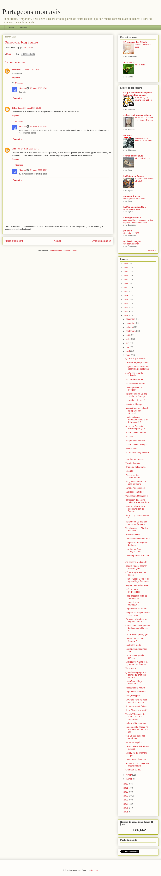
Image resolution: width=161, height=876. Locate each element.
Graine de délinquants (135, 467)
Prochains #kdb (132, 534)
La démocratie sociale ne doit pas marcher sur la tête (136, 729)
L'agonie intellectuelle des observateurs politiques (137, 367)
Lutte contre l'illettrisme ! (136, 759)
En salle (11, 28)
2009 (126, 796)
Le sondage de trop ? (135, 400)
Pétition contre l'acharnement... (133, 476)
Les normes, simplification (137, 362)
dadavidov (16, 70)
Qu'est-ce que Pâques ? (136, 358)
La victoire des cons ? (135, 488)
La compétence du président (133, 388)
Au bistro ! (128, 62)
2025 (126, 267)
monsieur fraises (131, 196)
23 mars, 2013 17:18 (30, 70)
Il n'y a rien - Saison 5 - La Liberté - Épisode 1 (144, 120)
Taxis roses (130, 668)
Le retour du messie (134, 459)
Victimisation (131, 448)
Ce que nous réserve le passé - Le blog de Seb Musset (138, 93)
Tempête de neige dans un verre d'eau (137, 613)
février (129, 775)
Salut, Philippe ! (132, 695)
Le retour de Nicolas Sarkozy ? (134, 639)
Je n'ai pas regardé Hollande (134, 374)
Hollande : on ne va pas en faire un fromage (136, 395)
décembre (131, 319)
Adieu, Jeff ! (140, 65)
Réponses (19, 83)
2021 (126, 283)
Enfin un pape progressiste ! (132, 590)
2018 (126, 295)
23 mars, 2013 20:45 (38, 126)
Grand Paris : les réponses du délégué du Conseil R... (137, 628)
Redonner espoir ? (133, 742)
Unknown (16, 149)
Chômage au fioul (133, 770)
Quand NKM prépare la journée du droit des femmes (136, 675)
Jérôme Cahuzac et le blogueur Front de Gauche (135, 509)
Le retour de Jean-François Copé (133, 550)
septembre (131, 331)
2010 (126, 792)
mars (128, 355)
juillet (128, 339)
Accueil (57, 241)
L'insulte (129, 471)
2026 (126, 263)
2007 (126, 804)
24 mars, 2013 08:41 (30, 149)
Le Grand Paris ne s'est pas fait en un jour (136, 701)
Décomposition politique (136, 444)
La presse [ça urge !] (134, 492)
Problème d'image (133, 404)
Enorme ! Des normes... (136, 383)
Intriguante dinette (142, 158)
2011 (126, 788)
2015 (126, 307)
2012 (126, 784)
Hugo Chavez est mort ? (136, 710)
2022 (126, 279)
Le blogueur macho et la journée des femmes (136, 663)
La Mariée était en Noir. (134, 207)
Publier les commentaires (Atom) (64, 250)
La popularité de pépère (136, 609)
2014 (126, 311)
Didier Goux (17, 108)
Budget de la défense (135, 440)
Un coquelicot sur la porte (134, 199)
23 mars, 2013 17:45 (38, 88)
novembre (131, 323)
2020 (126, 287)
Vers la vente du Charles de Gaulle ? (136, 529)
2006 (126, 808)
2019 (126, 291)
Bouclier (129, 436)
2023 (126, 275)
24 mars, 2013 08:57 (38, 170)
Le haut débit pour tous (135, 723)
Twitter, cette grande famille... (134, 656)
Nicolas (22, 88)
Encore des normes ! (134, 379)
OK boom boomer (131, 244)
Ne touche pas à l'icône (136, 706)
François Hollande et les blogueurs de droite (136, 620)
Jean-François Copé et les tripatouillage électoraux (137, 580)
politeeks (127, 231)
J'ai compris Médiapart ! (136, 562)
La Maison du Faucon (133, 176)
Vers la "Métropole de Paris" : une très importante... (135, 716)
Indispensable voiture (135, 688)
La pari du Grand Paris (135, 692)
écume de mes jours (133, 156)
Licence (23, 28)
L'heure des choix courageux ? (133, 603)
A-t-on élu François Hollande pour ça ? (135, 427)
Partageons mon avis (31, 12)
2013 (126, 315)
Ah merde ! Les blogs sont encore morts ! (137, 764)
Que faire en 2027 (131, 233)
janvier (129, 779)
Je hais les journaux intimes (137, 115)
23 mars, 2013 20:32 (32, 108)
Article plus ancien (101, 241)
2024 (126, 271)
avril (128, 351)
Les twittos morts (133, 645)
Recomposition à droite (135, 432)
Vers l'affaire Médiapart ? (136, 496)
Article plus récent (14, 241)
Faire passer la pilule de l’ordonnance (136, 597)
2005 (126, 812)
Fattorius (127, 135)
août (128, 335)
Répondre (16, 77)
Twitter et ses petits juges (136, 634)
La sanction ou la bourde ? (137, 538)
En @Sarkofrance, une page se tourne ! (135, 482)
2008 (126, 800)
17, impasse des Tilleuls (135, 42)
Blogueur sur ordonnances (137, 585)
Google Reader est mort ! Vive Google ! (136, 567)
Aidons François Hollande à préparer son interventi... (137, 410)
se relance (27, 47)
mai (128, 347)
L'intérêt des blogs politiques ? (133, 682)
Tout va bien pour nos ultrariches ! (135, 737)
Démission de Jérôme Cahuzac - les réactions (137, 501)
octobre (129, 327)
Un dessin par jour (132, 241)
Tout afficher (152, 250)
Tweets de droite (133, 463)
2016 (126, 303)
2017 (126, 299)
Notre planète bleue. (132, 209)
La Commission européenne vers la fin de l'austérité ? (136, 419)
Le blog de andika (132, 217)
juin (128, 343)
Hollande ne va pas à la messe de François (136, 523)
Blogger (94, 870)
